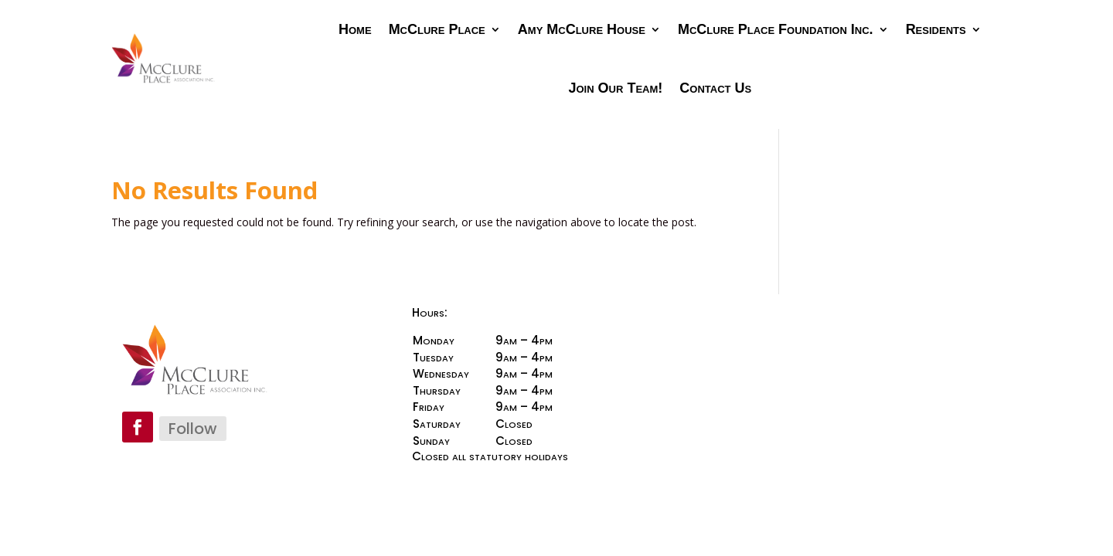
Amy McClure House (581, 29)
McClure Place (437, 29)
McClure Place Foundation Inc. (775, 29)
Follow (192, 428)
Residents (936, 29)
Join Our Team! (616, 88)
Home (355, 29)
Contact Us (715, 88)
